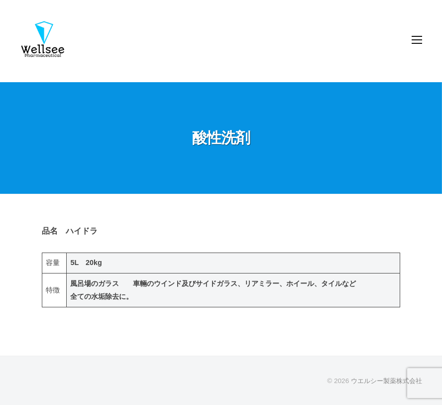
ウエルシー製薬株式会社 (383, 381)
